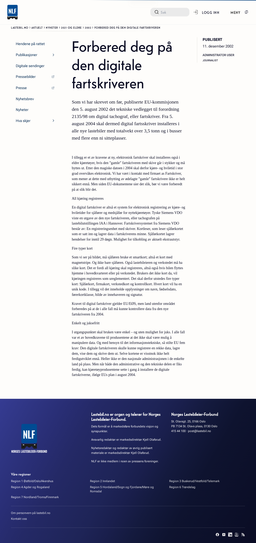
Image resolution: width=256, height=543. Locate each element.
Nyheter (52, 27)
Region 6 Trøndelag (182, 487)
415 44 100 (178, 431)
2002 (88, 27)
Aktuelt (37, 27)
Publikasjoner (26, 55)
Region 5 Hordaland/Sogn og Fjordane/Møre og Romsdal (122, 489)
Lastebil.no (19, 27)
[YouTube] (224, 535)
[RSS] (243, 535)
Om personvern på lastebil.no (30, 513)
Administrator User (218, 55)
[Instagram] (237, 535)
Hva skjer (23, 121)
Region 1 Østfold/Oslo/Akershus (32, 481)
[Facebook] (217, 535)
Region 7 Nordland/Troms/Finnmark (35, 497)
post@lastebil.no (199, 431)
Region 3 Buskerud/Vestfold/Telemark (194, 481)
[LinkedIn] (230, 535)
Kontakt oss (19, 519)
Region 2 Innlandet (102, 481)
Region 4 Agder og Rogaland (30, 487)
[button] (239, 12)
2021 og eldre (71, 27)
